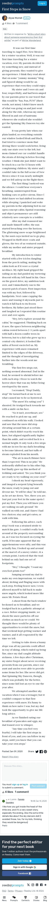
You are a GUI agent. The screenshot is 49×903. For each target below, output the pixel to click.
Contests (26, 900)
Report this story (10, 757)
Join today (24, 861)
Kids (5, 29)
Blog (45, 900)
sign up (15, 784)
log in (25, 784)
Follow (26, 18)
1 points (11, 799)
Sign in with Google (24, 867)
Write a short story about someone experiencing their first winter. (25, 37)
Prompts (14, 900)
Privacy (19, 891)
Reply (4, 826)
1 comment (20, 23)
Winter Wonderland (31, 40)
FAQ (4, 891)
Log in (42, 3)
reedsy (13, 885)
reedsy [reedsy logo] (13, 3)
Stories (36, 900)
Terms (11, 891)
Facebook (24, 873)
